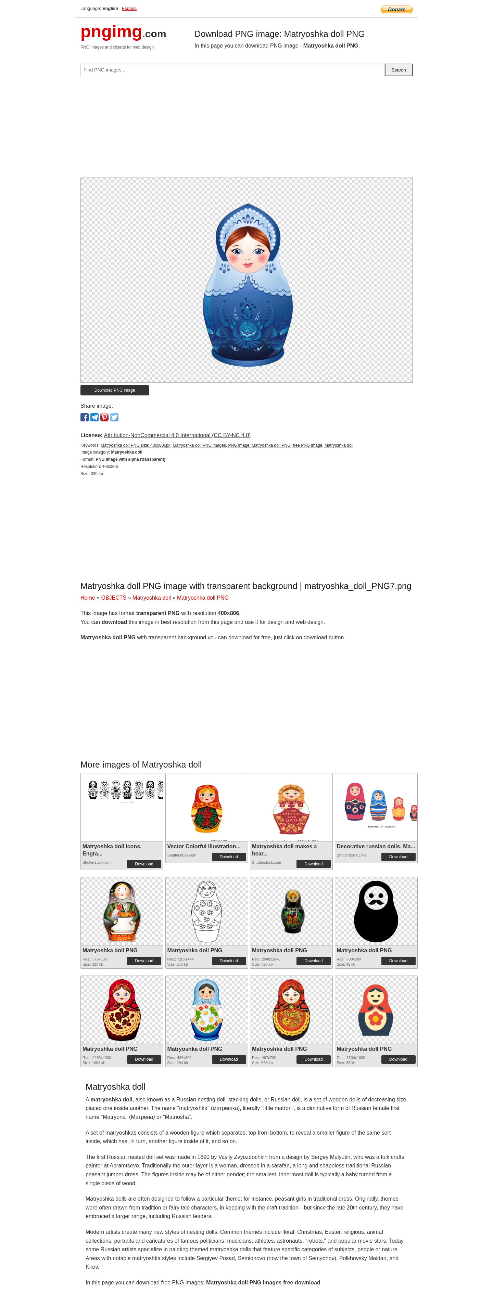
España (129, 8)
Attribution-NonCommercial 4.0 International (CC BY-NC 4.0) (177, 435)
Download (144, 864)
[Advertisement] (246, 130)
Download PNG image (114, 390)
